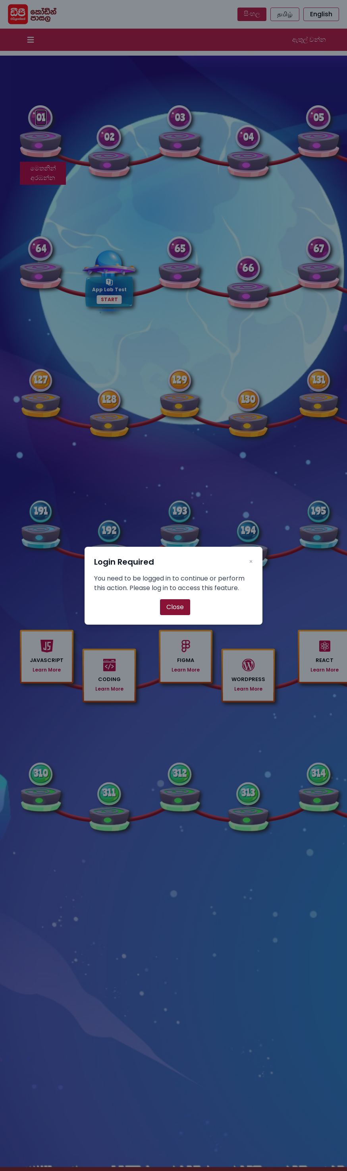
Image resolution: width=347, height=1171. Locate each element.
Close (175, 607)
